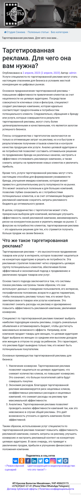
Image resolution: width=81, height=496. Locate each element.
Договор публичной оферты (22, 489)
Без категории (59, 32)
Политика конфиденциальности (56, 489)
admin (72, 72)
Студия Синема (14, 32)
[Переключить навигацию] (73, 14)
